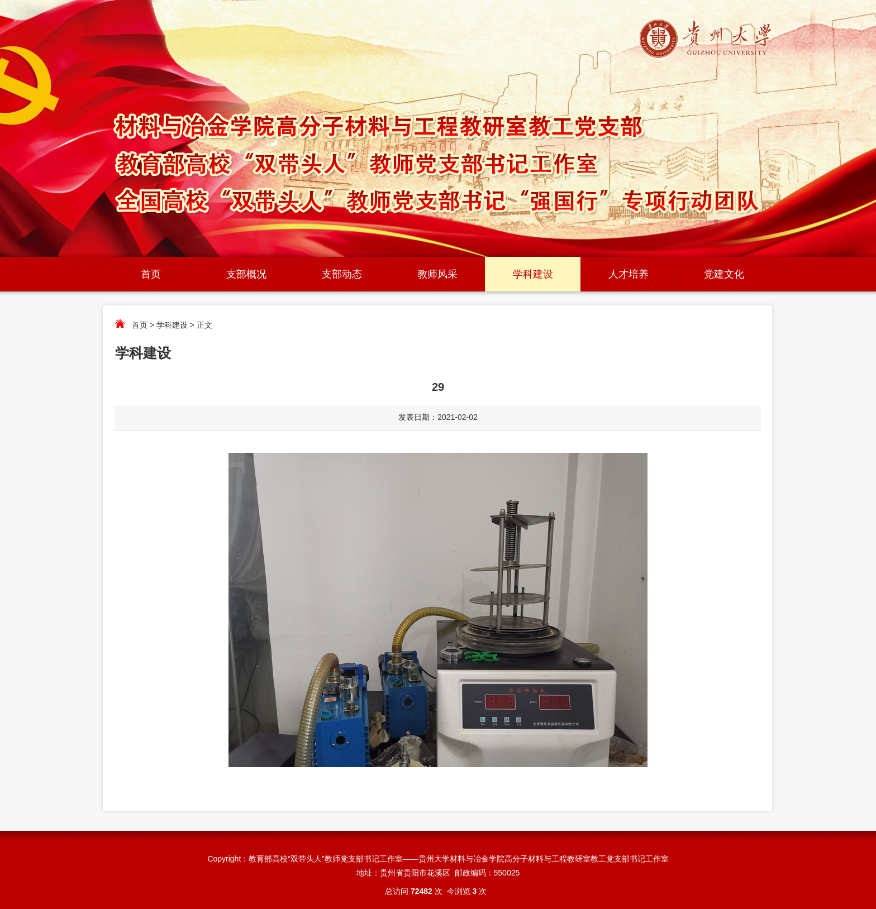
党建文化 (724, 274)
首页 (151, 274)
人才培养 (628, 274)
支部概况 (246, 274)
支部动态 (342, 274)
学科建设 (533, 274)
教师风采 (437, 274)
